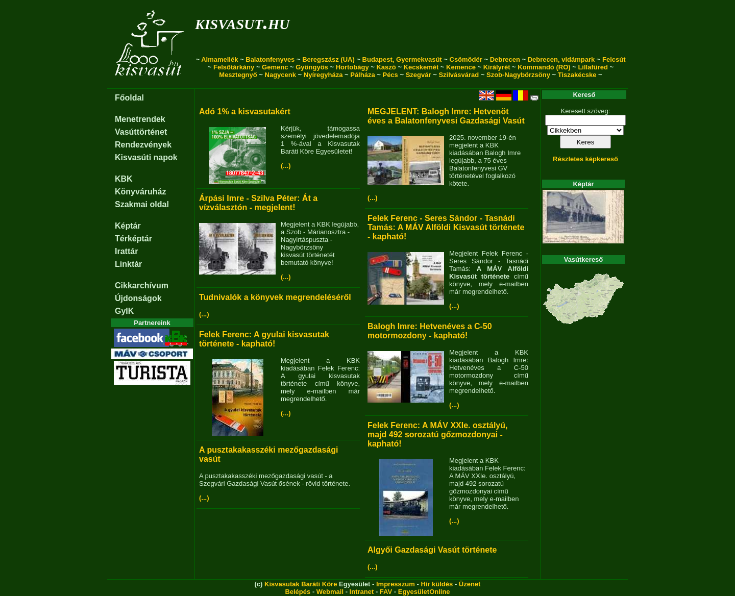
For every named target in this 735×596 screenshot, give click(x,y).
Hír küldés (437, 584)
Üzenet (470, 584)
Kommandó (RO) (544, 67)
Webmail (330, 591)
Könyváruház (140, 191)
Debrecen (505, 59)
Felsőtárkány (233, 67)
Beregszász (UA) (328, 59)
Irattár (126, 251)
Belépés (297, 591)
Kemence (461, 67)
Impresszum (395, 584)
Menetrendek (140, 119)
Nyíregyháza (323, 75)
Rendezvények (143, 144)
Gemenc (275, 67)
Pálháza (362, 75)
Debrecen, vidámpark (561, 59)
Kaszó (386, 67)
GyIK (124, 311)
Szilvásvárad (458, 75)
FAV (386, 591)
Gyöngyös (312, 67)
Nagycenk (280, 75)
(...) (286, 165)
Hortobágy (352, 67)
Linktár (128, 264)
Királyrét (496, 67)
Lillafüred (593, 67)
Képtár (128, 225)
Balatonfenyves (270, 59)
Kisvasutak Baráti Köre (300, 584)
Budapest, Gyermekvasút (402, 59)
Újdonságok (138, 298)
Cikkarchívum (141, 285)
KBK (124, 179)
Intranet (362, 591)
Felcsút (614, 59)
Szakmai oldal (142, 204)
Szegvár (418, 75)
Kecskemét (421, 67)
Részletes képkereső (585, 159)
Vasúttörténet (141, 132)
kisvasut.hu (242, 22)
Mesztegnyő (238, 75)
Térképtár (133, 238)
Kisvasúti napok (146, 157)
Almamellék (219, 59)
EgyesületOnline (424, 591)
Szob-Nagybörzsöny (518, 75)
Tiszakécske (577, 75)
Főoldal (129, 97)
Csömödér (466, 59)
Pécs (390, 75)
